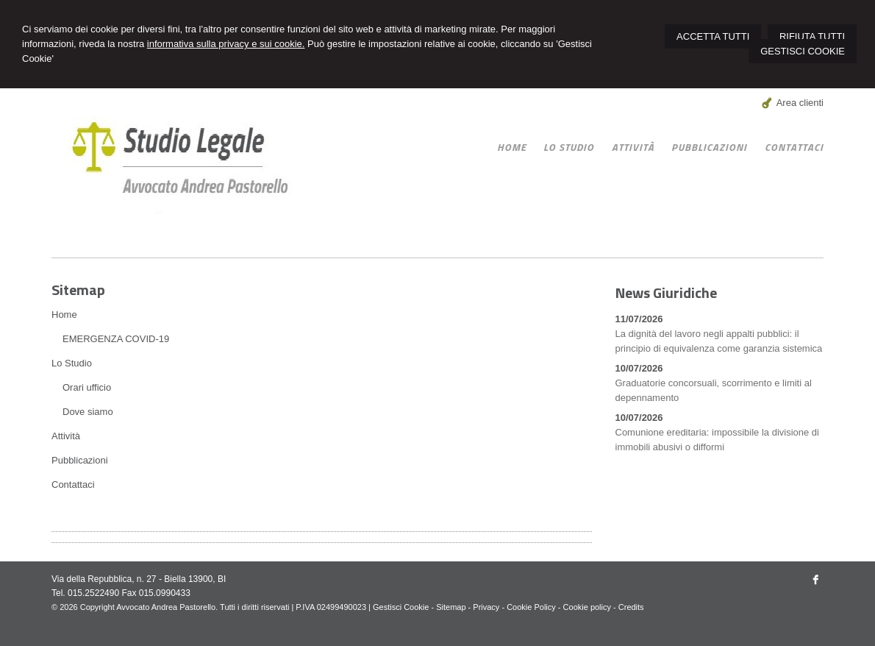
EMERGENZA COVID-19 (116, 338)
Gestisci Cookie (401, 607)
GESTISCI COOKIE (802, 51)
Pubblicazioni (79, 460)
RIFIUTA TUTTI (812, 36)
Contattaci (73, 484)
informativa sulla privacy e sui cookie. (226, 43)
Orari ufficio (87, 387)
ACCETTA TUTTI (712, 36)
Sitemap (450, 607)
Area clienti (800, 102)
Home (64, 314)
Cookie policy (587, 607)
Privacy (486, 607)
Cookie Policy (531, 607)
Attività (65, 435)
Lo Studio (71, 363)
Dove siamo (88, 411)
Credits (631, 607)
